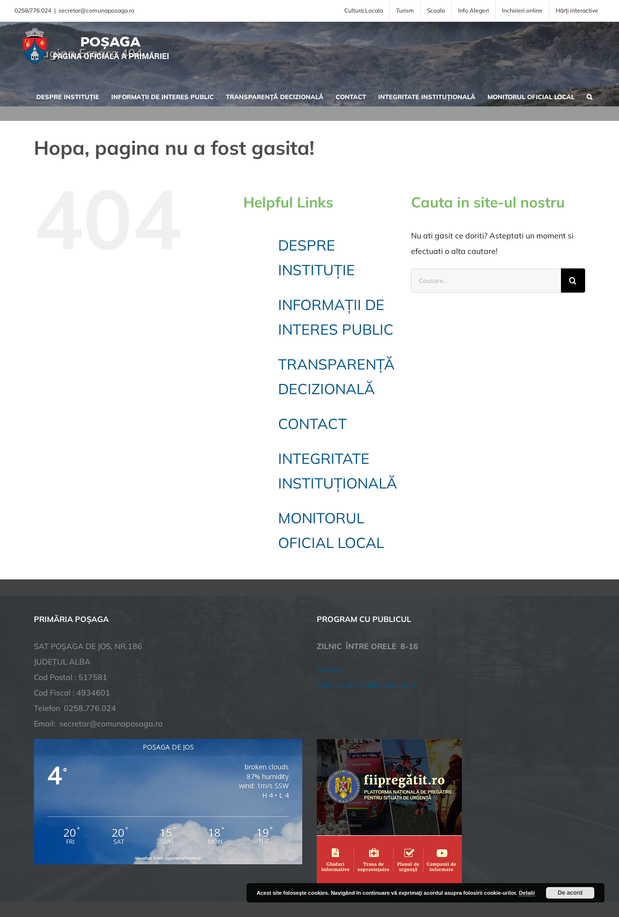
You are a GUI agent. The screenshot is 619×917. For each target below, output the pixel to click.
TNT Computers (139, 879)
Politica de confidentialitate (366, 609)
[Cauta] (573, 280)
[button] (589, 95)
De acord (570, 892)
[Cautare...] (486, 280)
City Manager (185, 879)
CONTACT (312, 423)
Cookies (330, 594)
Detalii (527, 893)
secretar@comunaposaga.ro (96, 10)
